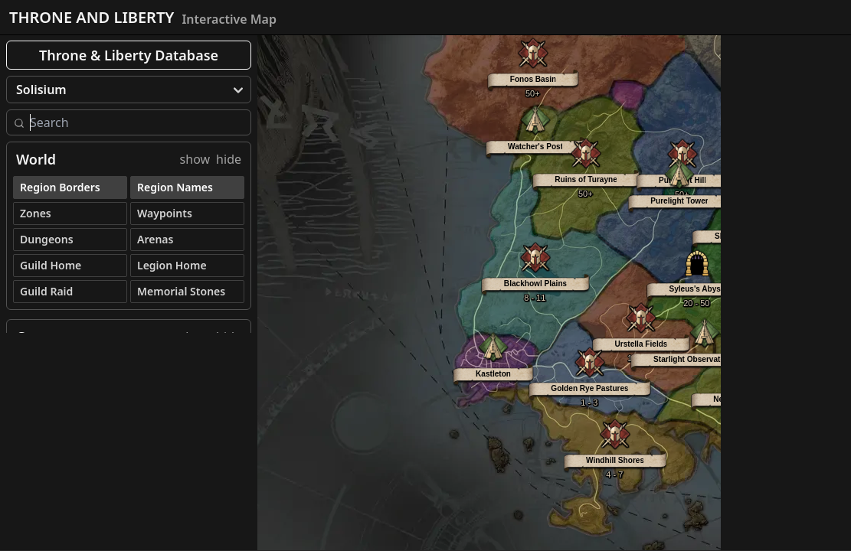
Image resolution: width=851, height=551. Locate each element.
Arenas (155, 239)
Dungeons (47, 239)
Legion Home (172, 265)
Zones (35, 213)
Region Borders (60, 187)
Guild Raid (46, 291)
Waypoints (164, 213)
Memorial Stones (181, 291)
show (195, 159)
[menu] (128, 89)
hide (228, 159)
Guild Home (50, 265)
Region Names (175, 187)
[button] (535, 273)
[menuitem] (128, 89)
